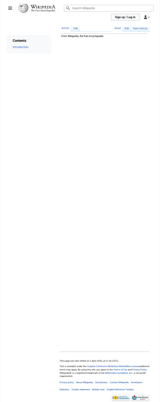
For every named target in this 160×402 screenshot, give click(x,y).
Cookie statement (81, 389)
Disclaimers (101, 382)
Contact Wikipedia (119, 382)
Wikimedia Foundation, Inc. (119, 373)
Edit (126, 28)
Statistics (64, 389)
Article (65, 28)
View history (140, 28)
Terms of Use (120, 369)
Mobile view (98, 389)
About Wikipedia (84, 382)
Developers (136, 382)
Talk (75, 28)
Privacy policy (67, 382)
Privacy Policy (139, 369)
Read (118, 28)
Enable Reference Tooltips (120, 389)
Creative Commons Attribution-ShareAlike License (113, 366)
